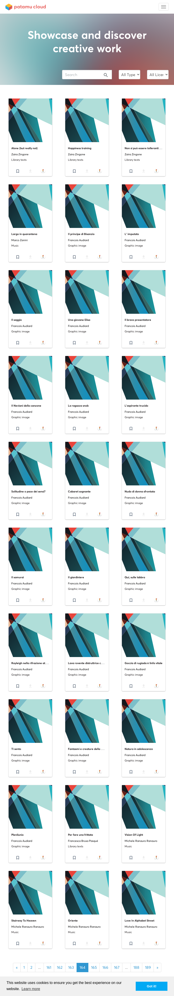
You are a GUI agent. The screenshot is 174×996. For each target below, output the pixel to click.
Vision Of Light (134, 834)
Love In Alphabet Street (139, 920)
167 (116, 967)
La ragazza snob (78, 405)
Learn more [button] (31, 989)
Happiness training (79, 148)
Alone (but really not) (24, 148)
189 (148, 967)
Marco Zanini (19, 240)
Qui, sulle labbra (135, 577)
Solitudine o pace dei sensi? (28, 491)
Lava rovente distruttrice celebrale (89, 663)
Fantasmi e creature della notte (87, 749)
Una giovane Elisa (79, 319)
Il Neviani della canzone (26, 405)
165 (94, 967)
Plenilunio (17, 834)
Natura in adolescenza (139, 749)
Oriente (73, 920)
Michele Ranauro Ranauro (141, 841)
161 (48, 967)
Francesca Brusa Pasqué (83, 841)
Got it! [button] (151, 986)
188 (136, 967)
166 (105, 967)
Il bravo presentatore (138, 319)
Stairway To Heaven (23, 920)
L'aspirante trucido (136, 405)
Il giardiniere (76, 577)
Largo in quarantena (24, 234)
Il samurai (17, 577)
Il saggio (16, 319)
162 (60, 967)
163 (71, 967)
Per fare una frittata (80, 834)
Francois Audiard (78, 240)
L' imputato (132, 234)
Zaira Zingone (20, 154)
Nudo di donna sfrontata (140, 491)
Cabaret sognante (79, 491)
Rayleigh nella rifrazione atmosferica (34, 663)
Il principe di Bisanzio (81, 234)
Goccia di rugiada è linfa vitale (143, 663)
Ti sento (16, 749)
